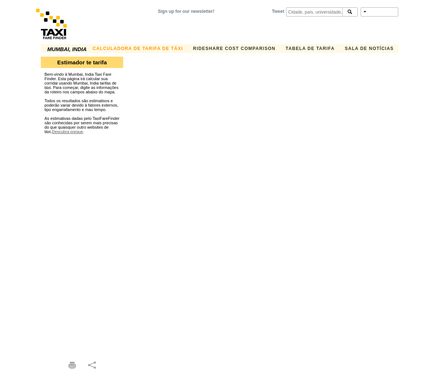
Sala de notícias (369, 48)
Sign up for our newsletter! (186, 11)
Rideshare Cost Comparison (234, 48)
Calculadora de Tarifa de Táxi (138, 48)
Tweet (278, 11)
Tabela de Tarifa (310, 48)
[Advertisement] (82, 244)
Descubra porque (67, 131)
